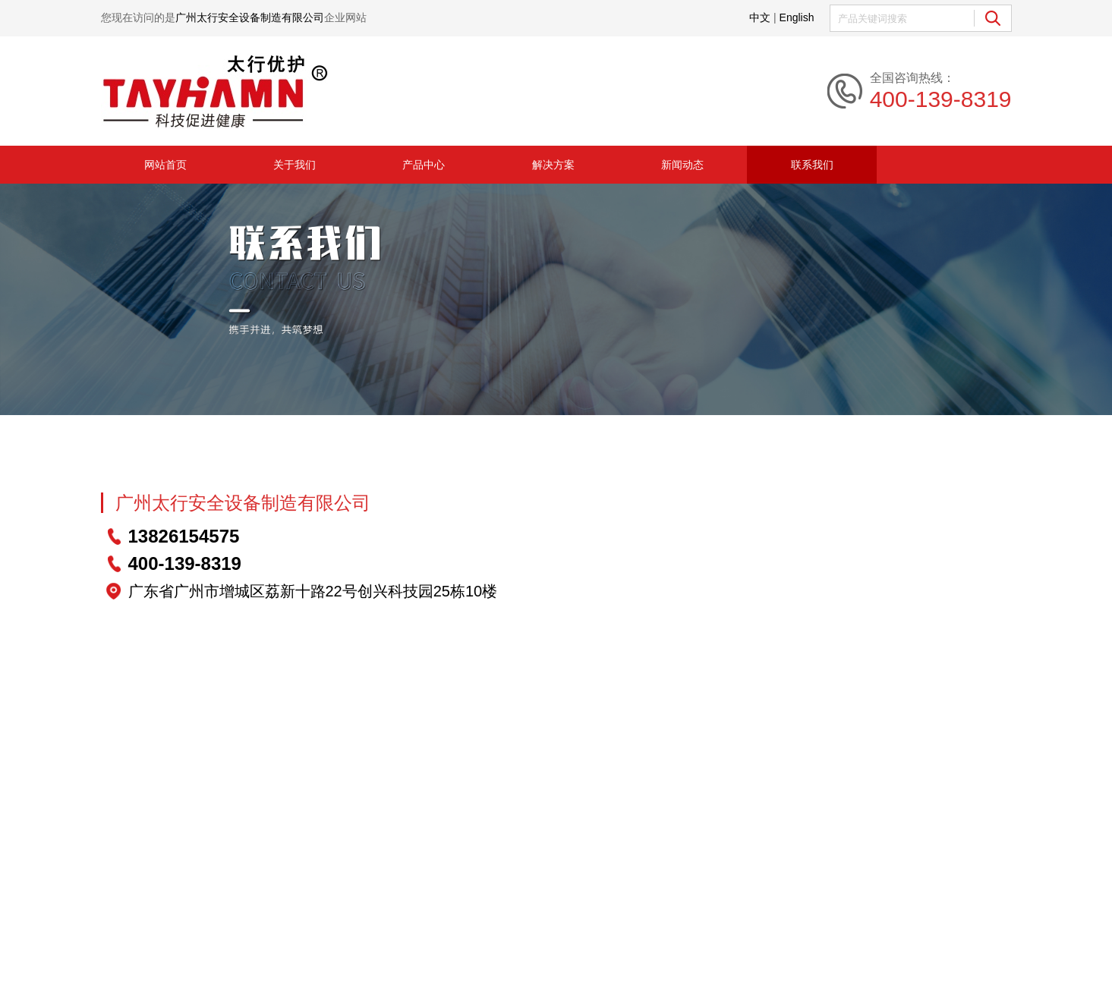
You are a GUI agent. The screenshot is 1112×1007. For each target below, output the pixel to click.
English (797, 17)
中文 (759, 17)
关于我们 (294, 165)
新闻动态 (682, 165)
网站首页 (165, 165)
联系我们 (812, 165)
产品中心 (423, 165)
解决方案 (553, 165)
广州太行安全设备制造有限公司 (242, 502)
